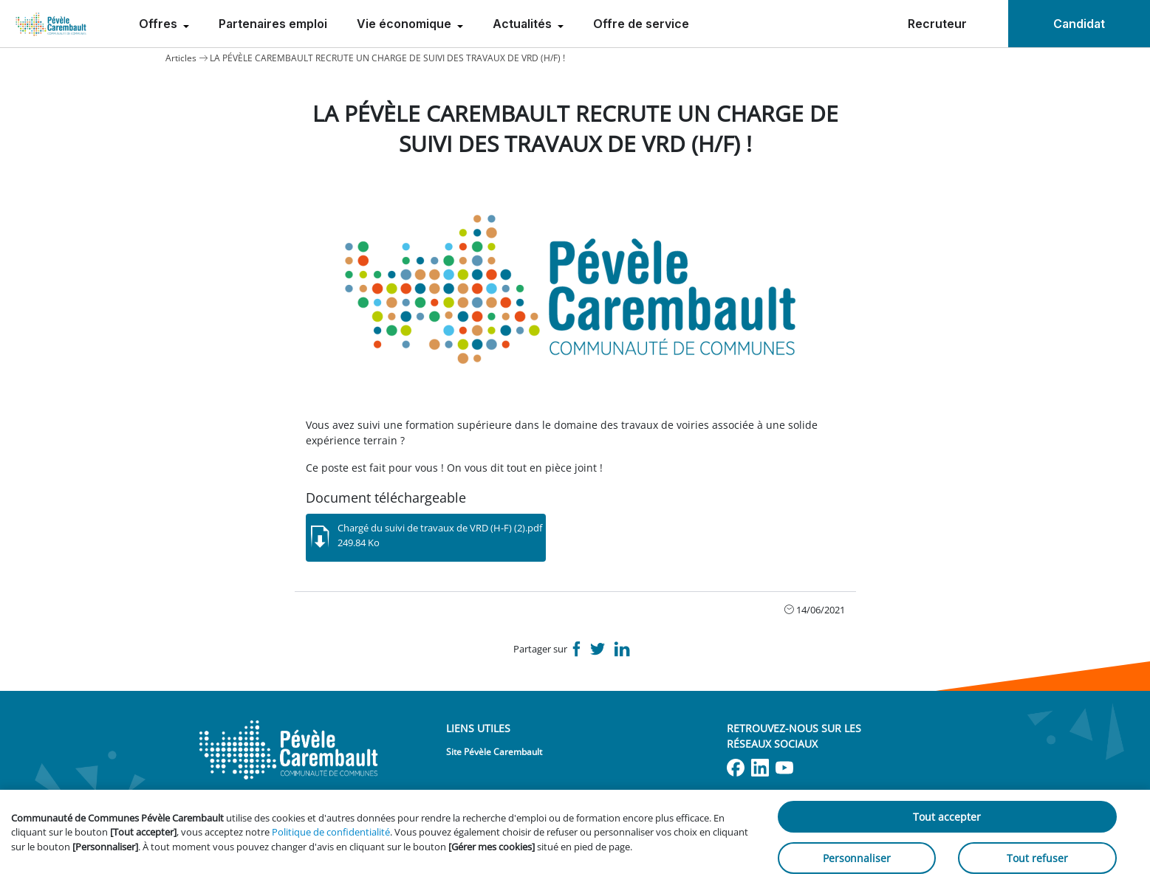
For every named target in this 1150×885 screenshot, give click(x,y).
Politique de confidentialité (331, 831)
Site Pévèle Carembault (494, 751)
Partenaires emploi (273, 23)
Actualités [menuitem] (524, 23)
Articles (180, 58)
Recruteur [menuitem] (937, 23)
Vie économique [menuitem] (405, 23)
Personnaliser (857, 858)
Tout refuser (1037, 858)
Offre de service (641, 23)
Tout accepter (947, 817)
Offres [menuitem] (159, 23)
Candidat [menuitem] (1079, 23)
